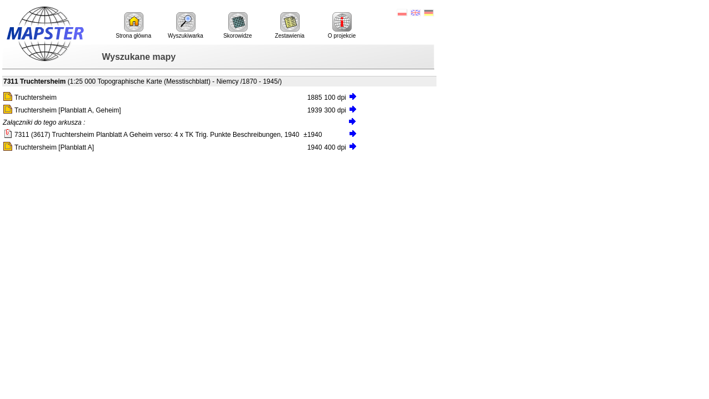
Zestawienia (289, 25)
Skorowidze (237, 25)
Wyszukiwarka (185, 25)
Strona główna (133, 25)
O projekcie (342, 25)
